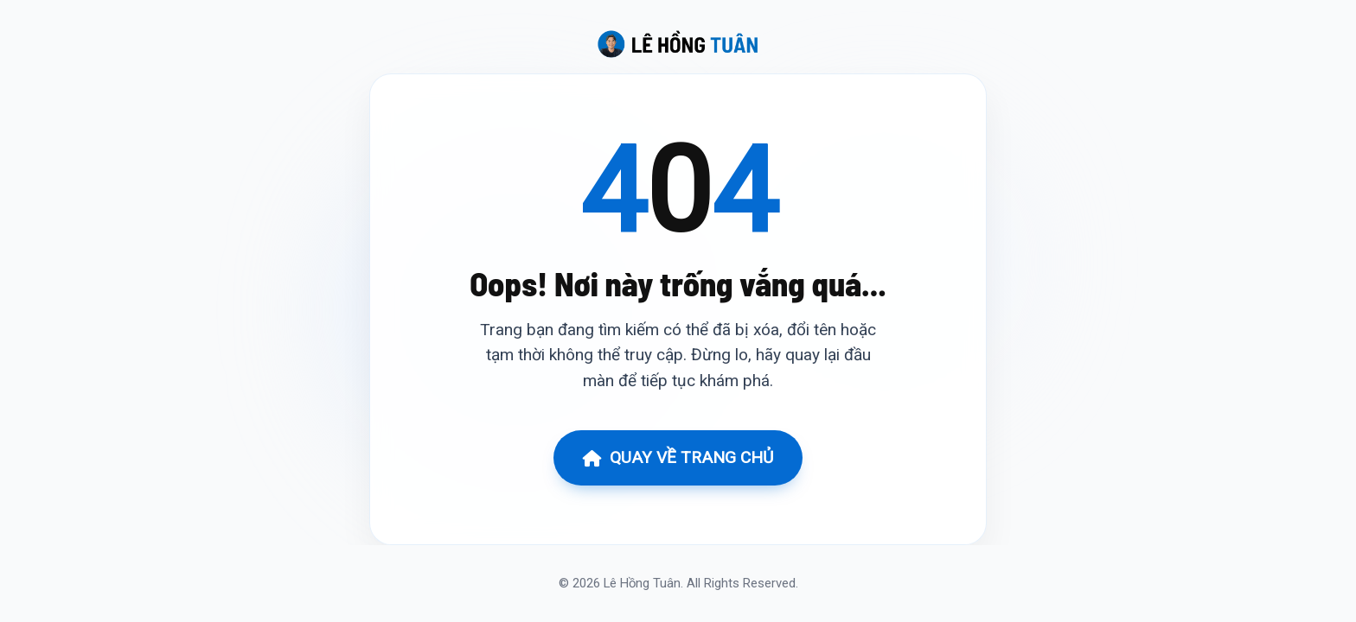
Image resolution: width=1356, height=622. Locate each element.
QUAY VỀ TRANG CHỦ (678, 457)
